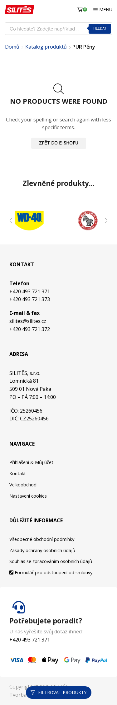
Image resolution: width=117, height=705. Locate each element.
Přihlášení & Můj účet (31, 462)
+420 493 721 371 (29, 291)
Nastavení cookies (28, 496)
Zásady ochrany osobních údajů (42, 550)
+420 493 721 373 (29, 299)
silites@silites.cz (27, 321)
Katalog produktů (46, 46)
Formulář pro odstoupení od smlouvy (50, 572)
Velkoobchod (23, 484)
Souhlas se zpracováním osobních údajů (50, 561)
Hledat (99, 28)
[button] (11, 220)
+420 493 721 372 (29, 329)
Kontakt (17, 473)
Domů (12, 46)
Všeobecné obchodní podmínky (41, 539)
